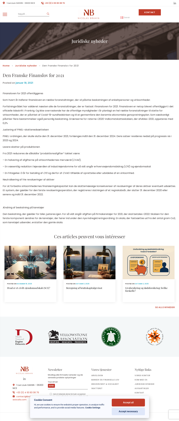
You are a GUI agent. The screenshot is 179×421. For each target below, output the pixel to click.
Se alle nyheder (165, 307)
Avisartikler (142, 388)
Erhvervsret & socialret (105, 384)
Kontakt (149, 12)
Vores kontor (142, 375)
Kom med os (141, 379)
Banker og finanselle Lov (105, 379)
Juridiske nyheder (26, 65)
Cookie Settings (92, 407)
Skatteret (97, 388)
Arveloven (97, 375)
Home (6, 65)
